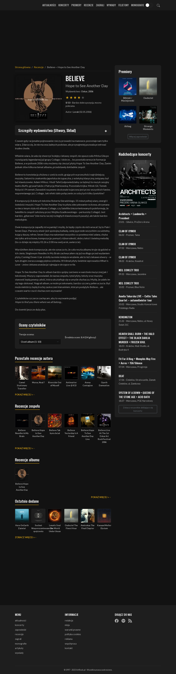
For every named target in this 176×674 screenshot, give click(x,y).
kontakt (69, 648)
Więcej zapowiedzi (138, 136)
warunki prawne (73, 629)
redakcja (69, 620)
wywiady (19, 653)
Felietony (123, 5)
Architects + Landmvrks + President (132, 216)
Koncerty (63, 5)
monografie (21, 643)
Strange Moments (148, 127)
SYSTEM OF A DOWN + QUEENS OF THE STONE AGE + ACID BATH (136, 395)
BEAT (121, 376)
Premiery (76, 5)
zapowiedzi (20, 629)
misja (67, 625)
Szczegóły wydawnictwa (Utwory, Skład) (47, 130)
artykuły (19, 648)
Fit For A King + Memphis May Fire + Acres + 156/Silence (137, 361)
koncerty (19, 625)
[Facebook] (117, 621)
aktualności (20, 620)
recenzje (19, 634)
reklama (68, 639)
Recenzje (88, 5)
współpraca (71, 643)
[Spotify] (123, 621)
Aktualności (49, 5)
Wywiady (111, 5)
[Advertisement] (88, 36)
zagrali (18, 639)
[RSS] (130, 621)
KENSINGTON (125, 317)
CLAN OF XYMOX (127, 231)
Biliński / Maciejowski (127, 99)
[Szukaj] (158, 5)
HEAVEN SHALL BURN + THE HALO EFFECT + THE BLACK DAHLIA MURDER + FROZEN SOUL (136, 338)
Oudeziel (148, 98)
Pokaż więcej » (24, 394)
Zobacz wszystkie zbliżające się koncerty (138, 409)
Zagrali (100, 5)
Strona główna (22, 67)
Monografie (137, 5)
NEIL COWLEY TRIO (129, 270)
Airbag (127, 126)
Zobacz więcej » (25, 537)
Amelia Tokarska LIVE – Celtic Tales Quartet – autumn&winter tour (138, 298)
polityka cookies (73, 634)
